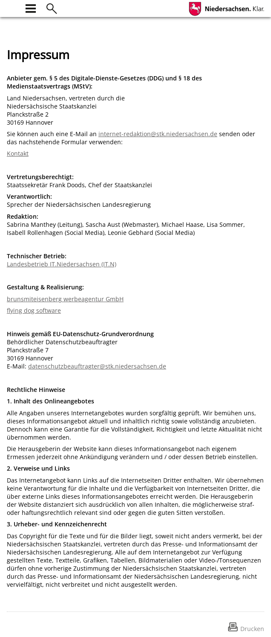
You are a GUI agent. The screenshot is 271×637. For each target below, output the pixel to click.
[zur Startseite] (12, 7)
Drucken (252, 629)
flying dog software (34, 310)
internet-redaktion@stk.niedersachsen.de (157, 134)
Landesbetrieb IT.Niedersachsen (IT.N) (61, 264)
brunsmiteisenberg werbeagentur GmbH (65, 299)
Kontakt (18, 153)
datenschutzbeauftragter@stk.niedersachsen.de (97, 366)
